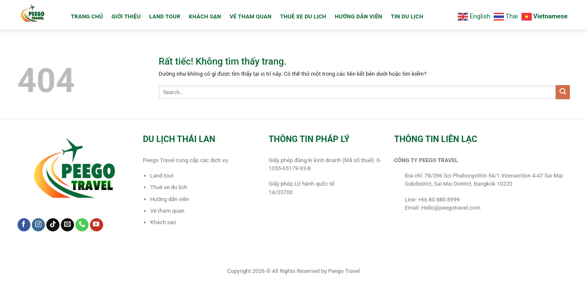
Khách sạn (205, 16)
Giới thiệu (125, 16)
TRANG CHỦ (87, 16)
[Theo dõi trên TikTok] (53, 225)
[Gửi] (563, 92)
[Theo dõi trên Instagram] (38, 225)
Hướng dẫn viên (358, 16)
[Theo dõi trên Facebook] (24, 225)
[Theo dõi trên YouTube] (96, 225)
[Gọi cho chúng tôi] (82, 225)
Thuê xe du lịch (303, 16)
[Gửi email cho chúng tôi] (67, 225)
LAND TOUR (164, 16)
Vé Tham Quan (250, 16)
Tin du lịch (407, 16)
